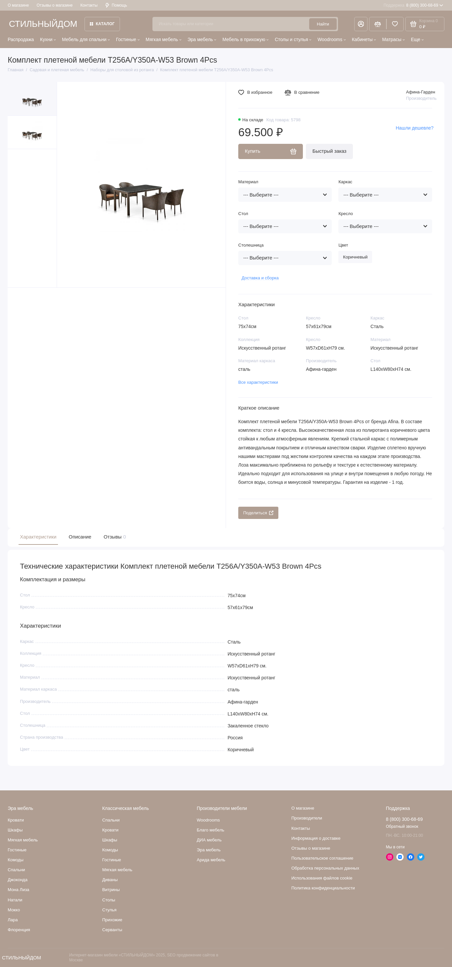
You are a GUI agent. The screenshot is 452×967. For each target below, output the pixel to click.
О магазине (18, 5)
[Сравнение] (377, 24)
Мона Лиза (18, 889)
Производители (306, 818)
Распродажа (21, 39)
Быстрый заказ (329, 151)
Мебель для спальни (86, 39)
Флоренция (19, 929)
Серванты (112, 929)
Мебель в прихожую (245, 39)
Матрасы (393, 39)
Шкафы (15, 829)
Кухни (48, 39)
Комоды (16, 859)
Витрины (111, 889)
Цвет (343, 245)
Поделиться (258, 512)
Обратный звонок (402, 826)
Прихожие (112, 919)
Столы (108, 899)
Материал (248, 181)
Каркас (345, 181)
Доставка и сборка (260, 277)
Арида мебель (211, 859)
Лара (13, 919)
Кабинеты (364, 39)
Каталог (102, 24)
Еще (417, 39)
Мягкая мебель (163, 39)
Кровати (16, 820)
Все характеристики (258, 382)
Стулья (109, 909)
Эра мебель (202, 39)
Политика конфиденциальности (323, 887)
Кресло (345, 213)
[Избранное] (395, 24)
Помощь (116, 5)
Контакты (88, 5)
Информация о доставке (315, 838)
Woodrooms (331, 39)
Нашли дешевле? (414, 128)
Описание (80, 537)
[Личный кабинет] (361, 24)
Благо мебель (210, 829)
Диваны (110, 879)
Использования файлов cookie (321, 878)
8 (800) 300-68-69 (413, 5)
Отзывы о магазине (54, 5)
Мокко (14, 909)
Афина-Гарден (420, 91)
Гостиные (128, 39)
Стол (243, 213)
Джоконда (18, 879)
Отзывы (114, 537)
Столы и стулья (293, 39)
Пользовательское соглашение (322, 858)
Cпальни (16, 869)
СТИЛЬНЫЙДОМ (43, 24)
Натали (15, 899)
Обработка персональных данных (325, 868)
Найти (323, 24)
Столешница (250, 245)
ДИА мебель (209, 839)
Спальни (111, 820)
